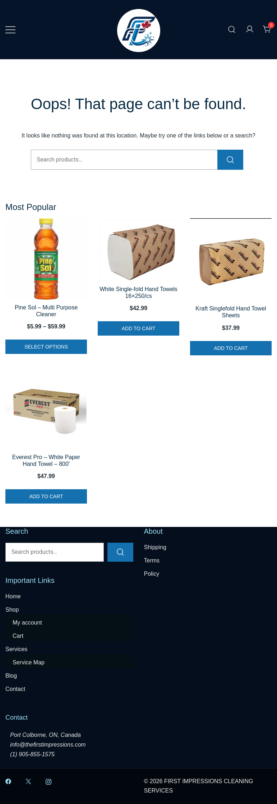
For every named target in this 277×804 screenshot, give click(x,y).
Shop (12, 610)
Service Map (29, 662)
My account (27, 623)
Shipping (155, 547)
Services (16, 649)
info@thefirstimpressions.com (48, 745)
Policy (152, 574)
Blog (11, 676)
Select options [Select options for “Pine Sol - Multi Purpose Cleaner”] (46, 347)
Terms (152, 560)
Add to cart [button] (138, 328)
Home (13, 596)
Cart (18, 636)
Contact (15, 689)
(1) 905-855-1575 (32, 754)
